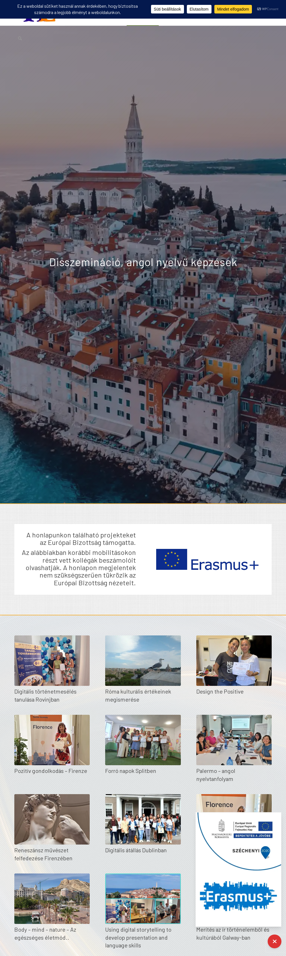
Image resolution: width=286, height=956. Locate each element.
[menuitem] (20, 38)
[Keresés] (20, 38)
